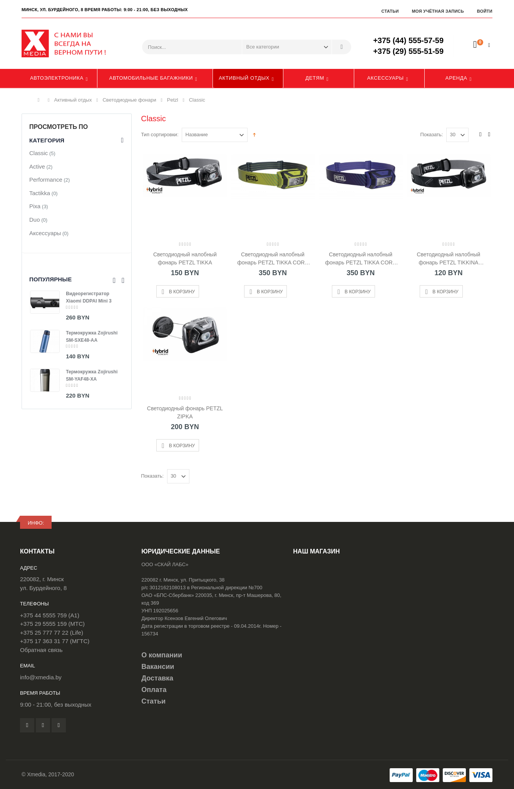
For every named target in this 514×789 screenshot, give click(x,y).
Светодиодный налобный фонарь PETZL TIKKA (185, 258)
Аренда (456, 78)
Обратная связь (41, 650)
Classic (38, 153)
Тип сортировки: (159, 134)
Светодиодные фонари (129, 100)
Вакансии (157, 666)
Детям (314, 78)
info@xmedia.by (41, 677)
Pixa (34, 206)
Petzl (172, 100)
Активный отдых (244, 78)
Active (37, 166)
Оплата (153, 690)
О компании (161, 655)
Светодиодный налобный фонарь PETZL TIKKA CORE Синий (360, 258)
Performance (45, 179)
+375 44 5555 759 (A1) (49, 615)
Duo (34, 219)
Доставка (157, 678)
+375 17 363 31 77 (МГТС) (54, 641)
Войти (484, 11)
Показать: (431, 134)
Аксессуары (385, 78)
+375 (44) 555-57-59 (408, 40)
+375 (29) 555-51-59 (408, 51)
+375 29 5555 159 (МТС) (52, 623)
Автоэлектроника (57, 78)
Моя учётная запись (438, 11)
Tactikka (39, 193)
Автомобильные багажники (151, 78)
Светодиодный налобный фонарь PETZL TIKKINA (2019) (448, 258)
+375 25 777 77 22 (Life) (51, 632)
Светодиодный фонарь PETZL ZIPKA (185, 412)
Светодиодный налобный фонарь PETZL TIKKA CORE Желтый (272, 258)
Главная (41, 100)
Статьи (389, 11)
